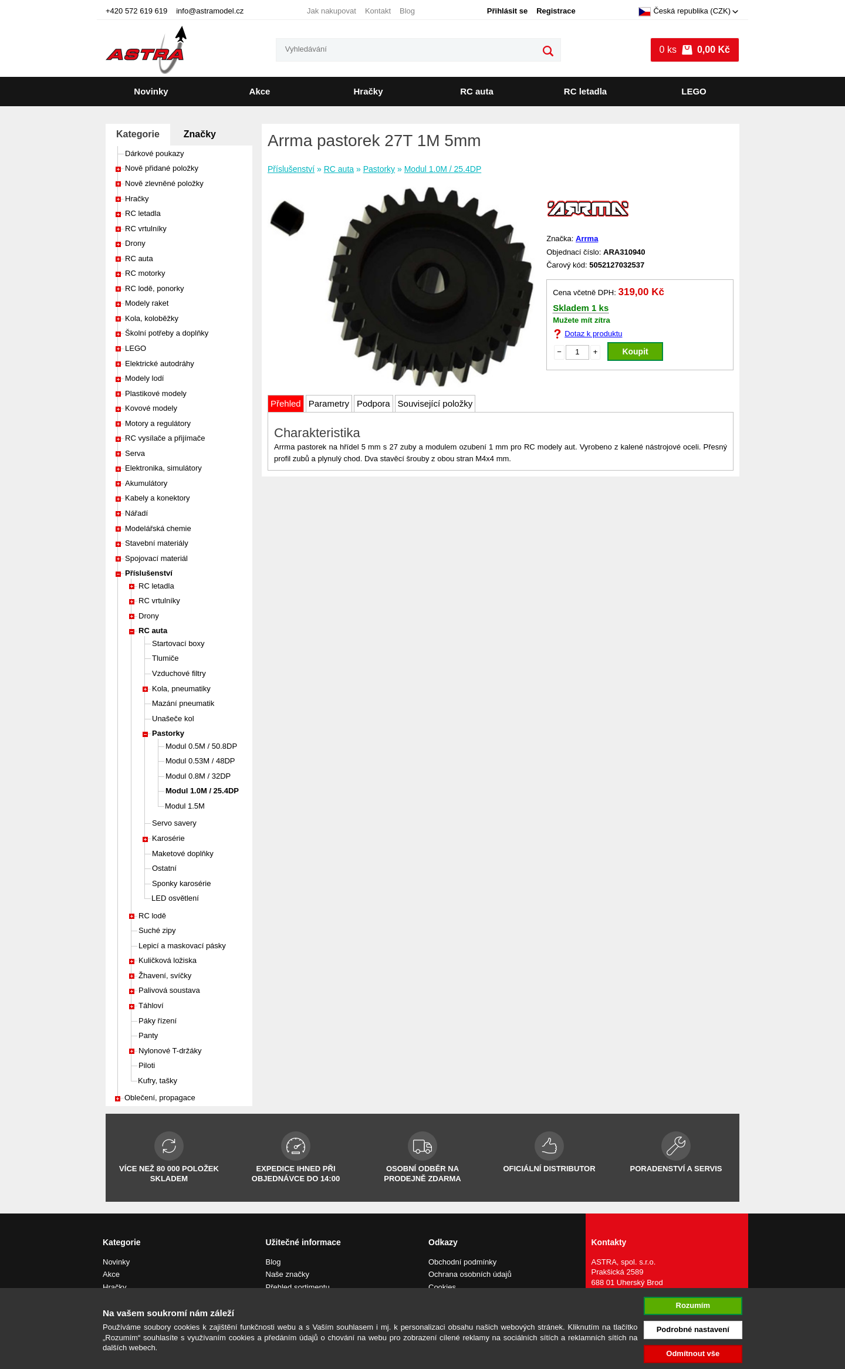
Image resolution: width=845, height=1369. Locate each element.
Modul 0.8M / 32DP (198, 776)
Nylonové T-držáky (169, 1050)
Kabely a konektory (157, 497)
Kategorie (138, 134)
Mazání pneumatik (183, 703)
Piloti (146, 1065)
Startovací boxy (178, 643)
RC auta (477, 91)
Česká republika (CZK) (684, 11)
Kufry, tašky (157, 1080)
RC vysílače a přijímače (165, 438)
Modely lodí (144, 378)
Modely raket (146, 303)
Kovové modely (151, 408)
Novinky (151, 91)
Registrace (555, 10)
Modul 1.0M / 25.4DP (202, 790)
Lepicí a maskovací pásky (182, 945)
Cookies (442, 1287)
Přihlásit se (507, 10)
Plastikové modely (156, 393)
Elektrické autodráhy (159, 363)
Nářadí (136, 513)
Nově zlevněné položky (164, 183)
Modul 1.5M (185, 806)
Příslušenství (149, 573)
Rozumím (693, 1305)
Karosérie (168, 838)
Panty (148, 1035)
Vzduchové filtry (179, 673)
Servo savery (174, 823)
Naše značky (287, 1274)
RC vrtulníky (146, 228)
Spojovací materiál (156, 558)
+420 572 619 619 (136, 10)
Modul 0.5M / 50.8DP (201, 746)
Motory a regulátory (158, 423)
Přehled (286, 403)
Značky (200, 134)
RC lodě (152, 915)
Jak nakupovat (331, 10)
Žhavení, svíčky (164, 975)
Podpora (373, 403)
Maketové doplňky (183, 853)
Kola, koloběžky (151, 318)
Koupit (635, 351)
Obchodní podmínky (462, 1262)
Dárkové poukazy (154, 153)
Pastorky (168, 733)
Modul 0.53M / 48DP (200, 760)
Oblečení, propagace (159, 1097)
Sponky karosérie (181, 883)
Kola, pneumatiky (181, 688)
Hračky (368, 91)
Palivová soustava (169, 990)
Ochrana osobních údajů (470, 1274)
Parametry (329, 403)
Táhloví (151, 1005)
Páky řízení (157, 1020)
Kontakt (378, 10)
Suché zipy (157, 930)
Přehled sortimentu (298, 1287)
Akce (260, 91)
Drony (135, 243)
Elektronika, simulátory (163, 468)
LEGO (694, 91)
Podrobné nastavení (693, 1329)
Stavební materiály (156, 543)
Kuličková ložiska (167, 960)
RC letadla (585, 91)
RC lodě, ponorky (154, 288)
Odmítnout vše (692, 1353)
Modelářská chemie (158, 528)
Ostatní (164, 868)
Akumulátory (146, 483)
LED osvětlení (175, 898)
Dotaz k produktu (593, 333)
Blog (407, 10)
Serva (135, 453)
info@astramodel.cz (210, 10)
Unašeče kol (173, 718)
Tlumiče (165, 658)
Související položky (435, 403)
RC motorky (145, 273)
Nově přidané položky (161, 168)
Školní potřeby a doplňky (166, 333)
